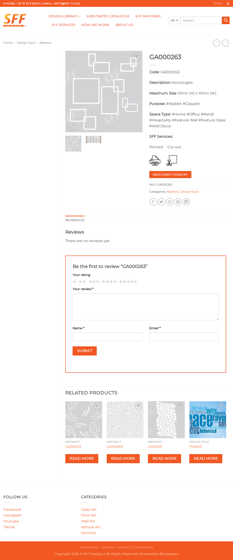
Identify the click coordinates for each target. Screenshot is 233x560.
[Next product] (216, 42)
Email (154, 328)
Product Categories (135, 547)
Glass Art (89, 509)
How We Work (95, 25)
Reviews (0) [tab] (75, 220)
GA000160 (115, 447)
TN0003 (195, 447)
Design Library (65, 16)
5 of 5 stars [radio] (127, 282)
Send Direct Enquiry (170, 174)
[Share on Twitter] (161, 202)
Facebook (12, 509)
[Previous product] (225, 42)
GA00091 (155, 447)
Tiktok (9, 527)
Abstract (45, 42)
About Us (124, 25)
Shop (218, 3)
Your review (83, 289)
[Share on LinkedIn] (186, 202)
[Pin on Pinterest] (178, 202)
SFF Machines (148, 16)
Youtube (11, 521)
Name (78, 328)
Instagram (12, 515)
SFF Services (63, 25)
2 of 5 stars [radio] (81, 282)
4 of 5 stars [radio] (108, 282)
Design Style (26, 42)
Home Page (89, 547)
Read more (82, 458)
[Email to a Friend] (169, 202)
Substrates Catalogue (108, 16)
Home (8, 42)
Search (107, 547)
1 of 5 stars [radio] (73, 282)
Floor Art (88, 515)
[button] (228, 3)
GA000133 (73, 447)
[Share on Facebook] (153, 202)
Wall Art (88, 521)
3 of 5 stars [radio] (93, 282)
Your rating (81, 275)
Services (88, 533)
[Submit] (226, 20)
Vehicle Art (91, 527)
